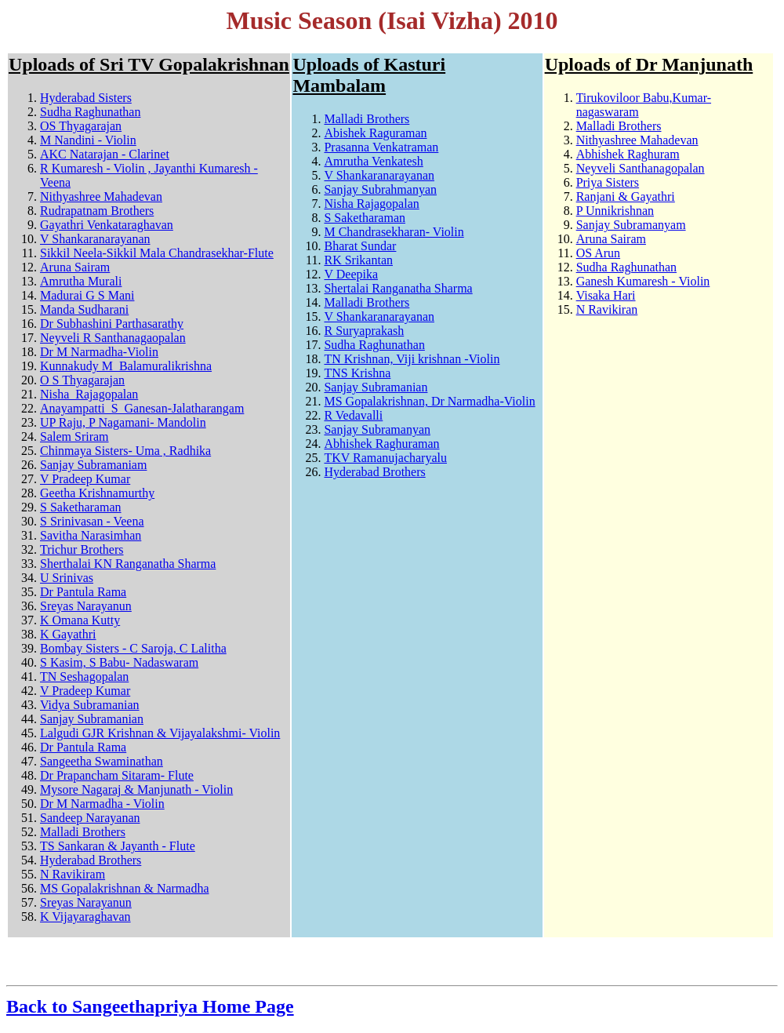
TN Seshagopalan (84, 676)
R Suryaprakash (364, 330)
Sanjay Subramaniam (93, 464)
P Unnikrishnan (615, 210)
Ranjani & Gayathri (625, 196)
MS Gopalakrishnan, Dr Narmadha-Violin (429, 401)
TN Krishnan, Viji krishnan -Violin (411, 359)
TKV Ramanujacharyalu (385, 457)
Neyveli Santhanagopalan (640, 168)
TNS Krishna (357, 373)
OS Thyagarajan (81, 126)
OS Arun (598, 253)
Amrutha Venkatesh (373, 161)
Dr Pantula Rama (83, 591)
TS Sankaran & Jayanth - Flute (117, 846)
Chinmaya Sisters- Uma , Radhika (125, 450)
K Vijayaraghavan (85, 916)
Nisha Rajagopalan (371, 203)
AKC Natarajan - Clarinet (104, 154)
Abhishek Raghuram (628, 154)
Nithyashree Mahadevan (101, 196)
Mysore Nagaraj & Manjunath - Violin (136, 789)
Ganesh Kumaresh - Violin (643, 281)
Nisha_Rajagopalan (89, 394)
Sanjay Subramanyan (377, 429)
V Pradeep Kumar (85, 479)
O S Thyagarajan (82, 380)
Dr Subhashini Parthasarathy (111, 323)
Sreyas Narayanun (86, 606)
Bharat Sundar (360, 246)
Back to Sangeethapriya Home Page (150, 1006)
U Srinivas (66, 577)
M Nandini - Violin (88, 140)
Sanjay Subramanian (91, 719)
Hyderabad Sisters (86, 97)
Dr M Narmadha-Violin (99, 351)
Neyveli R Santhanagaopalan (113, 337)
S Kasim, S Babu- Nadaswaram (119, 662)
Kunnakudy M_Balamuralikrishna (126, 366)
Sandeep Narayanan (90, 817)
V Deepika (351, 274)
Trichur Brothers (82, 549)
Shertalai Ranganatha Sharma (398, 288)
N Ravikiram (72, 874)
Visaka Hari (606, 295)
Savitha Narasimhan (90, 535)
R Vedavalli (353, 415)
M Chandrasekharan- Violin (393, 231)
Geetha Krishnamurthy (97, 493)
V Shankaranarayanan (95, 239)
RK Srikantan (358, 260)
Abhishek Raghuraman (381, 443)
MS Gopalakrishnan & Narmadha (124, 888)
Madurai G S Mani (87, 295)
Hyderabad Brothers (90, 860)
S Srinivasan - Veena (92, 521)
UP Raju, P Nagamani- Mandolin (123, 422)
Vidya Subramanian (90, 704)
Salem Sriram (74, 436)
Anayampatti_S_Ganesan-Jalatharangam (142, 408)
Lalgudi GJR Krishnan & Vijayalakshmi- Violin (160, 733)
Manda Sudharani (84, 309)
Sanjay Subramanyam (631, 224)
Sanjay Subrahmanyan (380, 189)
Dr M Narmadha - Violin (102, 803)
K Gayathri (68, 634)
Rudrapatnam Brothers (97, 210)
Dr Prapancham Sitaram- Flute (117, 775)
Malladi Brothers (82, 831)
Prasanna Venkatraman (381, 147)
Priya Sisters (607, 182)
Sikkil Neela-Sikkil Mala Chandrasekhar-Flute (157, 253)
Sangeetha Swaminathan (101, 761)
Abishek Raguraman (375, 133)
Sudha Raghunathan (90, 111)
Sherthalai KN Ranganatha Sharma (128, 563)
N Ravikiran (607, 309)
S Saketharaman (81, 507)
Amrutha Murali (81, 281)
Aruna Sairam (75, 267)
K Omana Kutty (80, 620)
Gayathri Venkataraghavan (106, 224)
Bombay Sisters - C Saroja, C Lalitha (133, 648)
